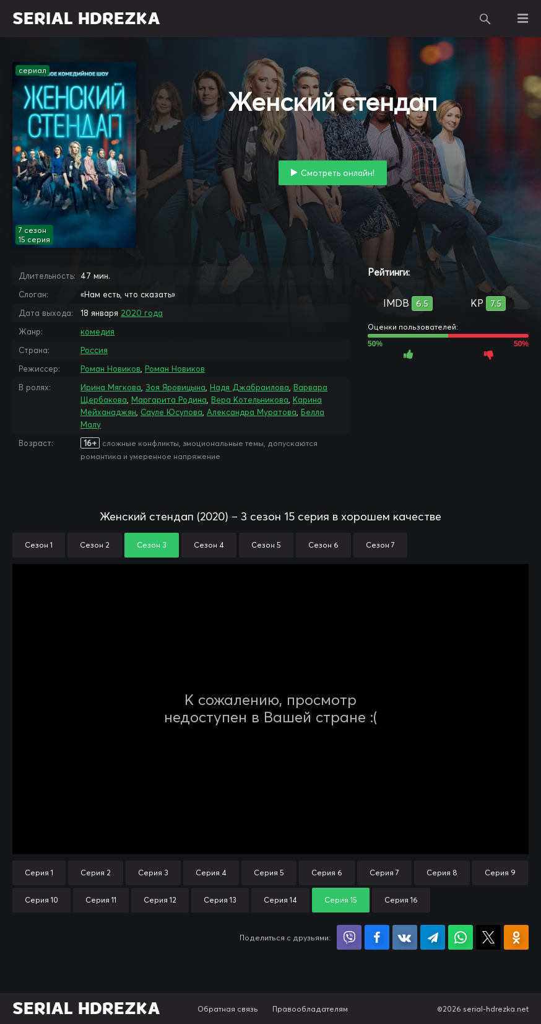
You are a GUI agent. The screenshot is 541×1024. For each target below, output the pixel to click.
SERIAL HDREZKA (86, 18)
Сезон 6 (323, 544)
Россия (94, 350)
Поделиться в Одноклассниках (516, 937)
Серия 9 (500, 872)
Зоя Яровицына (175, 387)
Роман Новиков (110, 369)
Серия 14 (280, 899)
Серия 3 (153, 872)
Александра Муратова (251, 412)
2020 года (142, 313)
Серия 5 (269, 872)
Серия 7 (384, 872)
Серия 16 (401, 899)
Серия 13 (220, 899)
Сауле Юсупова (171, 412)
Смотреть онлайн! (337, 173)
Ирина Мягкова (110, 387)
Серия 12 (160, 899)
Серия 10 (41, 899)
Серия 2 (95, 872)
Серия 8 (441, 872)
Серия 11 (100, 899)
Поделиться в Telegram (432, 937)
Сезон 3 (152, 544)
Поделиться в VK (404, 937)
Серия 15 (340, 899)
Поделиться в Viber (349, 937)
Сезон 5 (266, 544)
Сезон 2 (95, 544)
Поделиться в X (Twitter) (488, 937)
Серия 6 (326, 872)
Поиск (485, 18)
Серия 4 (211, 872)
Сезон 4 (209, 544)
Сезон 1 (39, 544)
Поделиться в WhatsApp (460, 937)
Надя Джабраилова (249, 387)
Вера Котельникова (249, 400)
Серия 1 (39, 872)
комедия (97, 331)
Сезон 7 (380, 544)
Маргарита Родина (169, 400)
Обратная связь (227, 1008)
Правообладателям (310, 1008)
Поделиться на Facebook (377, 937)
